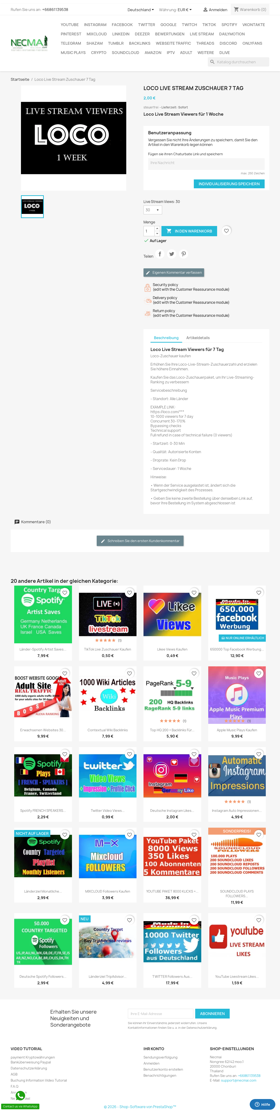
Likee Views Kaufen (172, 649)
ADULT (186, 52)
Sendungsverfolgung (160, 1057)
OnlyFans (252, 43)
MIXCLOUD (97, 34)
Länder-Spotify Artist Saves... (43, 649)
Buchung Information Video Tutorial (39, 1080)
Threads (205, 43)
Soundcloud (125, 52)
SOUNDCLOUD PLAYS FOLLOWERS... (237, 893)
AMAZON (153, 52)
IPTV (171, 52)
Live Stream (202, 34)
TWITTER (146, 24)
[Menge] (149, 231)
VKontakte (253, 24)
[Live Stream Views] (152, 210)
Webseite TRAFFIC (173, 43)
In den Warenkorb (189, 231)
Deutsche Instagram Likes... (172, 810)
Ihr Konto (153, 1048)
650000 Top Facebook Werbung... (237, 649)
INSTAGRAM (95, 24)
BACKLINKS (139, 43)
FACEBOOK (122, 24)
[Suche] (238, 62)
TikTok (209, 24)
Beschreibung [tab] (166, 337)
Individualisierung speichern (229, 183)
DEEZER (142, 34)
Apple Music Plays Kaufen (237, 730)
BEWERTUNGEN (169, 34)
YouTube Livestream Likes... (237, 976)
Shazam (94, 43)
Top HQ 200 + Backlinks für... (172, 730)
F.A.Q (14, 1086)
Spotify (229, 24)
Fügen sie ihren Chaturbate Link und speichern (185, 154)
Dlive (224, 52)
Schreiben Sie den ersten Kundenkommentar (140, 541)
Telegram (71, 43)
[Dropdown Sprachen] (142, 10)
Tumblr (116, 43)
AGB (14, 1074)
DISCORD (228, 43)
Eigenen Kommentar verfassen (174, 272)
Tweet (171, 258)
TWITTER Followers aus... (172, 976)
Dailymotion (232, 34)
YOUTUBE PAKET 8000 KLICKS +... (172, 891)
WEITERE (206, 52)
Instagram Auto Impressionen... (237, 810)
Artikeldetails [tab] (198, 337)
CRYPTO (98, 52)
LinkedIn (121, 34)
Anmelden (151, 1063)
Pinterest (71, 34)
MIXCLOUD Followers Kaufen (107, 891)
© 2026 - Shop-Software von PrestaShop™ (140, 1106)
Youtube (70, 24)
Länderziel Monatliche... (43, 891)
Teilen (159, 258)
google (168, 24)
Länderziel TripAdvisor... (107, 976)
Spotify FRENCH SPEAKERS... (43, 810)
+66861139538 (55, 9)
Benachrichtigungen (159, 1075)
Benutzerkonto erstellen (163, 1069)
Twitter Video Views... (108, 810)
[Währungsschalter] (185, 10)
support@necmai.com (238, 1080)
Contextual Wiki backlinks (108, 730)
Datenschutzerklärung (29, 1068)
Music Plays (73, 52)
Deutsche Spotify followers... (43, 976)
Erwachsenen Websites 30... (43, 730)
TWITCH (189, 24)
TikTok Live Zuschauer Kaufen (107, 649)
